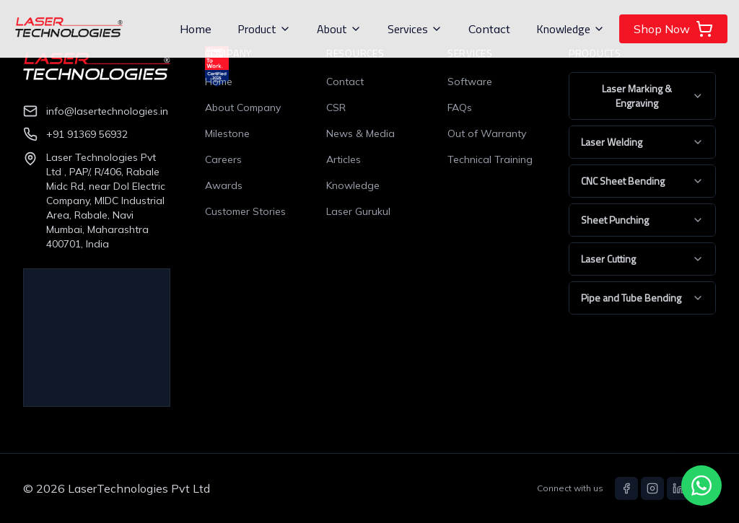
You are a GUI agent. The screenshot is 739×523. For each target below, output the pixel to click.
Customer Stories (245, 211)
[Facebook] (626, 488)
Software (469, 81)
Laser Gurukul (358, 211)
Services (415, 29)
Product (264, 29)
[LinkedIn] (678, 488)
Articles (343, 159)
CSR (336, 107)
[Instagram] (652, 488)
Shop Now (673, 29)
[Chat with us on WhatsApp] (701, 485)
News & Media (360, 133)
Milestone (227, 133)
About (339, 29)
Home (195, 29)
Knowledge (570, 29)
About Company (243, 107)
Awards (223, 185)
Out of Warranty (486, 133)
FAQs (459, 107)
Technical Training (490, 159)
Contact (489, 29)
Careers (223, 159)
